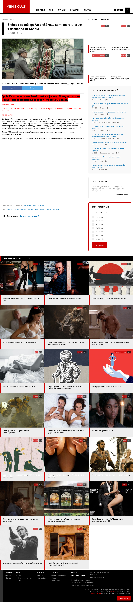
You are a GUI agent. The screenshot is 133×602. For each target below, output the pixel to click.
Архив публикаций (78, 575)
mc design (113, 592)
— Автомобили (41, 578)
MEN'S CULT (99, 575)
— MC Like (8, 575)
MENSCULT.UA (80, 580)
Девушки (40, 10)
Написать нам (124, 598)
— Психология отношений (24, 578)
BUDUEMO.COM (82, 585)
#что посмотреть (12, 209)
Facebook (12, 88)
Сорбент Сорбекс (95, 593)
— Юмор (18, 575)
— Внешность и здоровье (58, 575)
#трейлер (42, 209)
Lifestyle (74, 10)
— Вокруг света (55, 581)
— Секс (18, 581)
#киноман (55, 209)
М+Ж (51, 10)
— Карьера (53, 578)
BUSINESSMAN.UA (82, 583)
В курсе (87, 10)
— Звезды (8, 578)
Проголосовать (99, 245)
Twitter (32, 88)
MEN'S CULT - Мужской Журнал (34, 206)
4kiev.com (97, 577)
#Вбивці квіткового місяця (29, 209)
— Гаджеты (40, 575)
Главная (4, 19)
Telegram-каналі (9, 108)
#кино (49, 209)
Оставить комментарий (29, 216)
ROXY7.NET (99, 572)
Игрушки (62, 10)
